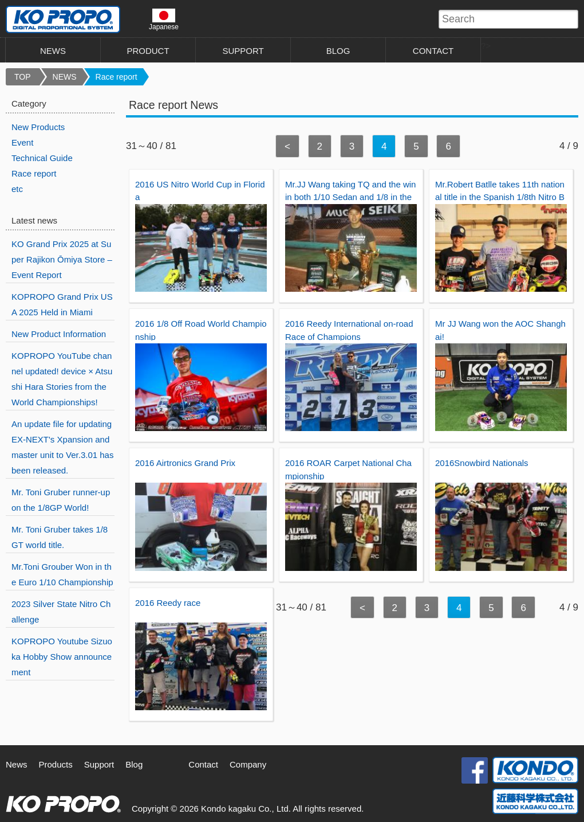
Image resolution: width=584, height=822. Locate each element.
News (16, 764)
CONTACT (433, 51)
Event (22, 142)
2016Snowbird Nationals (481, 463)
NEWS (53, 51)
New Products (38, 127)
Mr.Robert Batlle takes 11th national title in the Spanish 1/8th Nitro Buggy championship (500, 197)
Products (56, 764)
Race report (116, 76)
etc (17, 189)
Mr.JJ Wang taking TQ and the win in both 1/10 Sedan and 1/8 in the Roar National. (350, 197)
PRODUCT (148, 51)
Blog (134, 764)
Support (99, 764)
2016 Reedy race (167, 603)
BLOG (338, 51)
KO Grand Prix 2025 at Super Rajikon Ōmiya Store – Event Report (61, 259)
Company (248, 764)
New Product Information (58, 334)
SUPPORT (242, 51)
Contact (203, 764)
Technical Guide (42, 158)
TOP (22, 76)
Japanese (164, 19)
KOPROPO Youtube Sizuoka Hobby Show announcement (61, 656)
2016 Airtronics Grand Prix (185, 463)
